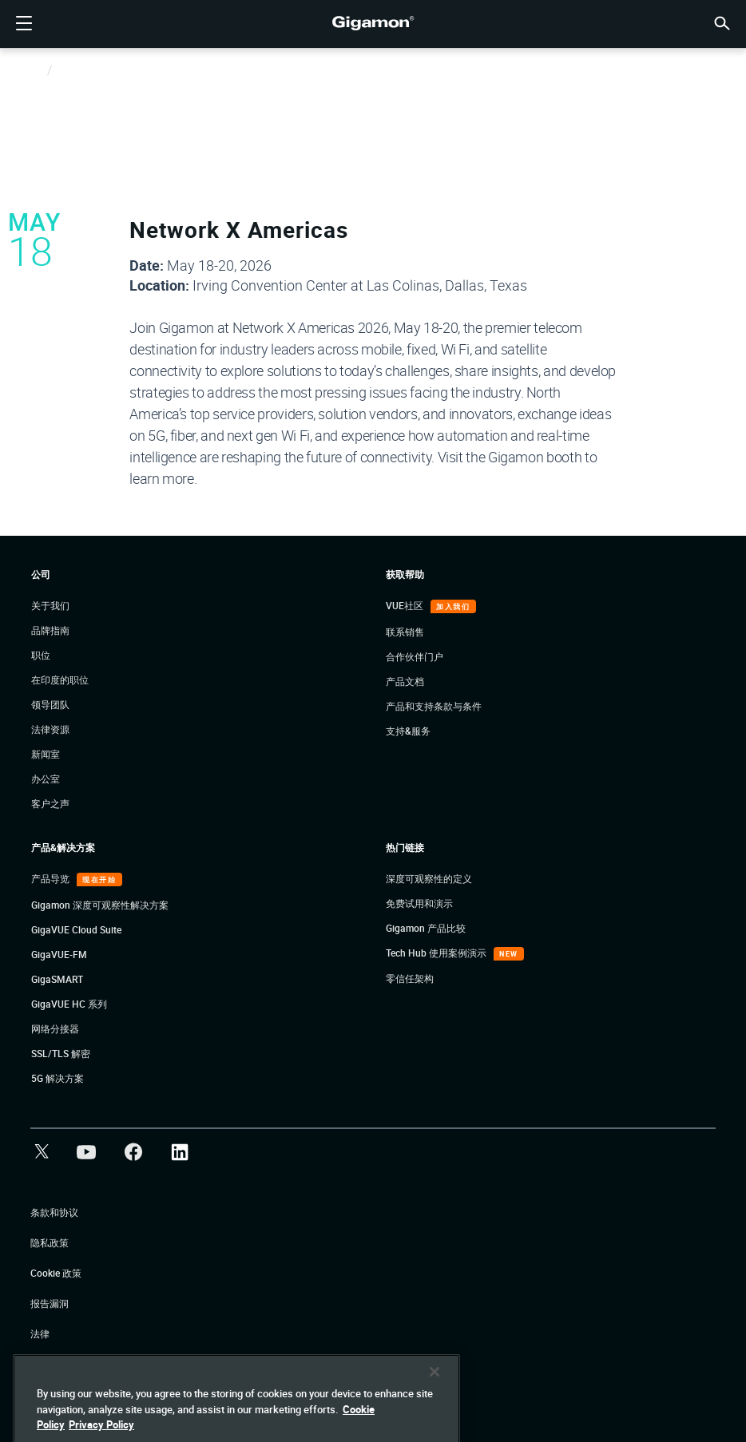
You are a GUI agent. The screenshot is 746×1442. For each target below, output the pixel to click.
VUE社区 (406, 605)
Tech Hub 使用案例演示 (437, 952)
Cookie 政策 (55, 1272)
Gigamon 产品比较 (426, 927)
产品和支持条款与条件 (434, 705)
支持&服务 (408, 730)
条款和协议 (54, 1212)
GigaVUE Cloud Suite (76, 929)
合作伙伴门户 (414, 656)
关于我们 (50, 605)
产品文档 (405, 681)
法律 (40, 1333)
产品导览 (51, 878)
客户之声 (50, 803)
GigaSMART (57, 979)
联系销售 (405, 631)
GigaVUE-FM (59, 954)
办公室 (45, 778)
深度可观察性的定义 (429, 878)
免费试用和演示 (419, 903)
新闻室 (45, 753)
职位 (40, 654)
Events (69, 71)
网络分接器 (55, 1028)
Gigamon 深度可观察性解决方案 (100, 904)
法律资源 (50, 729)
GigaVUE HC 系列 (69, 1003)
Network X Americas (238, 229)
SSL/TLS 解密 (60, 1053)
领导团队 (50, 704)
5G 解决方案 (57, 1078)
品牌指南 (50, 630)
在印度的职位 (60, 679)
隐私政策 (49, 1242)
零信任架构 (410, 978)
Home (30, 71)
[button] (722, 22)
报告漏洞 (49, 1303)
